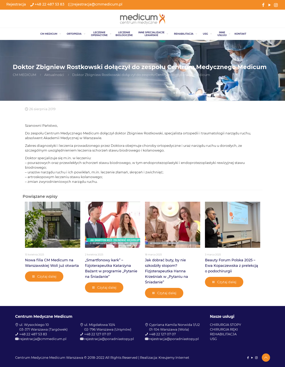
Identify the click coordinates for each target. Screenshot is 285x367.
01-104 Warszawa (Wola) (169, 329)
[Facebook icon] (263, 4)
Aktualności (54, 75)
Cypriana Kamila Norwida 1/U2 (174, 325)
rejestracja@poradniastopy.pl (109, 339)
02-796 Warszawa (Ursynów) (107, 329)
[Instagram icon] (276, 4)
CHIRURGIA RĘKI (224, 329)
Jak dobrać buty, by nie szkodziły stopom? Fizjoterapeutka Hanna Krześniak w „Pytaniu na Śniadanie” (166, 271)
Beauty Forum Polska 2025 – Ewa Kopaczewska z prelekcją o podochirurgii (231, 265)
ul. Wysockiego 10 (34, 325)
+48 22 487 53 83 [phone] (49, 4)
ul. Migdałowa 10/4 (99, 325)
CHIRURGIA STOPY (225, 325)
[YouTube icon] (269, 4)
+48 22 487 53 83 (33, 334)
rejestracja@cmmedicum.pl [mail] (97, 4)
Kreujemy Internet (174, 358)
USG (213, 339)
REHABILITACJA (223, 334)
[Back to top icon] (266, 357)
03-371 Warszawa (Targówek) (43, 329)
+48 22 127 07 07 (97, 334)
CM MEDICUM (24, 75)
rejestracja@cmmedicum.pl (42, 339)
